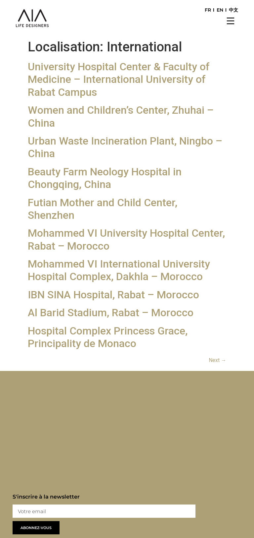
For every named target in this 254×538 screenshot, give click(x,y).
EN (220, 10)
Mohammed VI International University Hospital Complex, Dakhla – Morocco (119, 270)
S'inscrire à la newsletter (46, 497)
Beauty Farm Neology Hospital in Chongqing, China (105, 178)
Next (217, 360)
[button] (230, 21)
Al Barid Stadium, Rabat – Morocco (110, 312)
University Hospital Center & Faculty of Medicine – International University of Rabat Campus (119, 79)
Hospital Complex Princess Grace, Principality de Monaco (108, 337)
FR (208, 10)
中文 (233, 10)
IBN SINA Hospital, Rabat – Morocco (113, 294)
